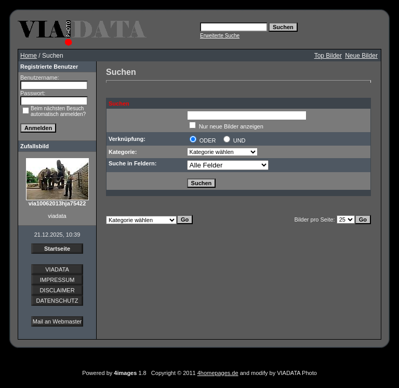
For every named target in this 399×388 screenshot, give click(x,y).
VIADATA (57, 269)
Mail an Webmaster (57, 321)
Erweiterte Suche (220, 35)
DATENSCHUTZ (57, 301)
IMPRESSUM (57, 280)
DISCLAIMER (56, 290)
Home (28, 55)
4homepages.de (217, 373)
